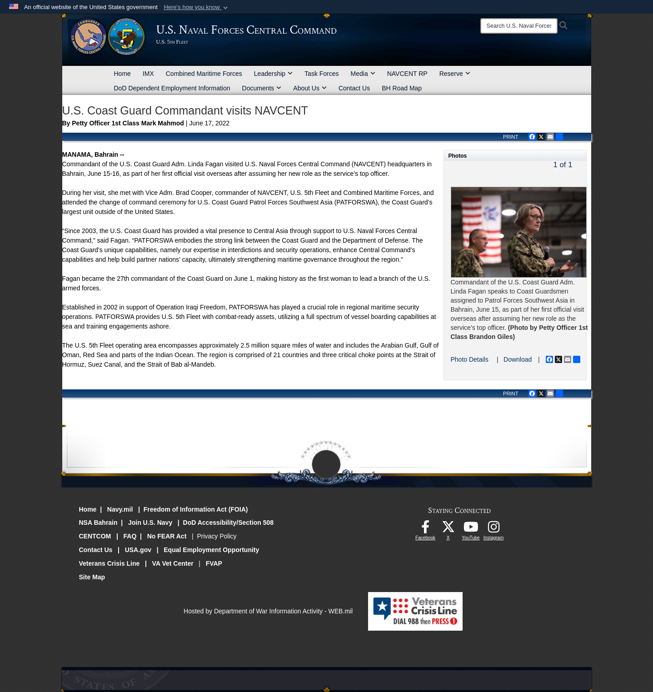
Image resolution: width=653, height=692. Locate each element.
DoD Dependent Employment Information (172, 88)
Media (363, 73)
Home (122, 73)
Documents (262, 88)
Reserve (454, 73)
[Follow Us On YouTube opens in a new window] (470, 529)
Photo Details (470, 359)
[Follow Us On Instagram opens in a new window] (493, 529)
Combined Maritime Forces (204, 73)
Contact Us (354, 88)
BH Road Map (402, 88)
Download (517, 359)
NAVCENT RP (407, 73)
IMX (148, 73)
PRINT (510, 136)
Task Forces (321, 73)
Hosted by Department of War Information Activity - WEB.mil (268, 611)
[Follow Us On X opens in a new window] (448, 529)
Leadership (273, 73)
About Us (310, 88)
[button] (196, 7)
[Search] (519, 26)
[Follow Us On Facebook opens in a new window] (425, 529)
